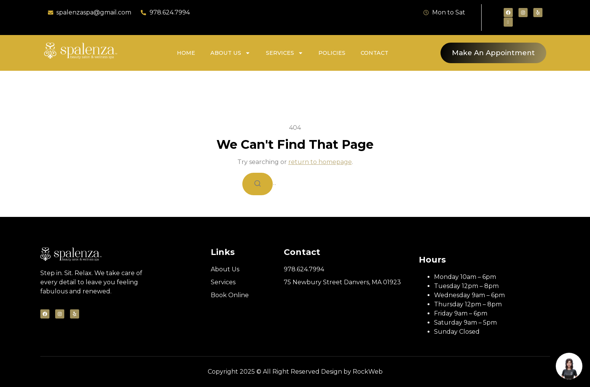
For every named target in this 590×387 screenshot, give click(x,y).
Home (186, 52)
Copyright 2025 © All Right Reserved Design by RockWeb (295, 371)
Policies (331, 52)
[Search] (257, 184)
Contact (374, 52)
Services (284, 52)
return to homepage (320, 162)
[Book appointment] (569, 366)
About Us (230, 52)
